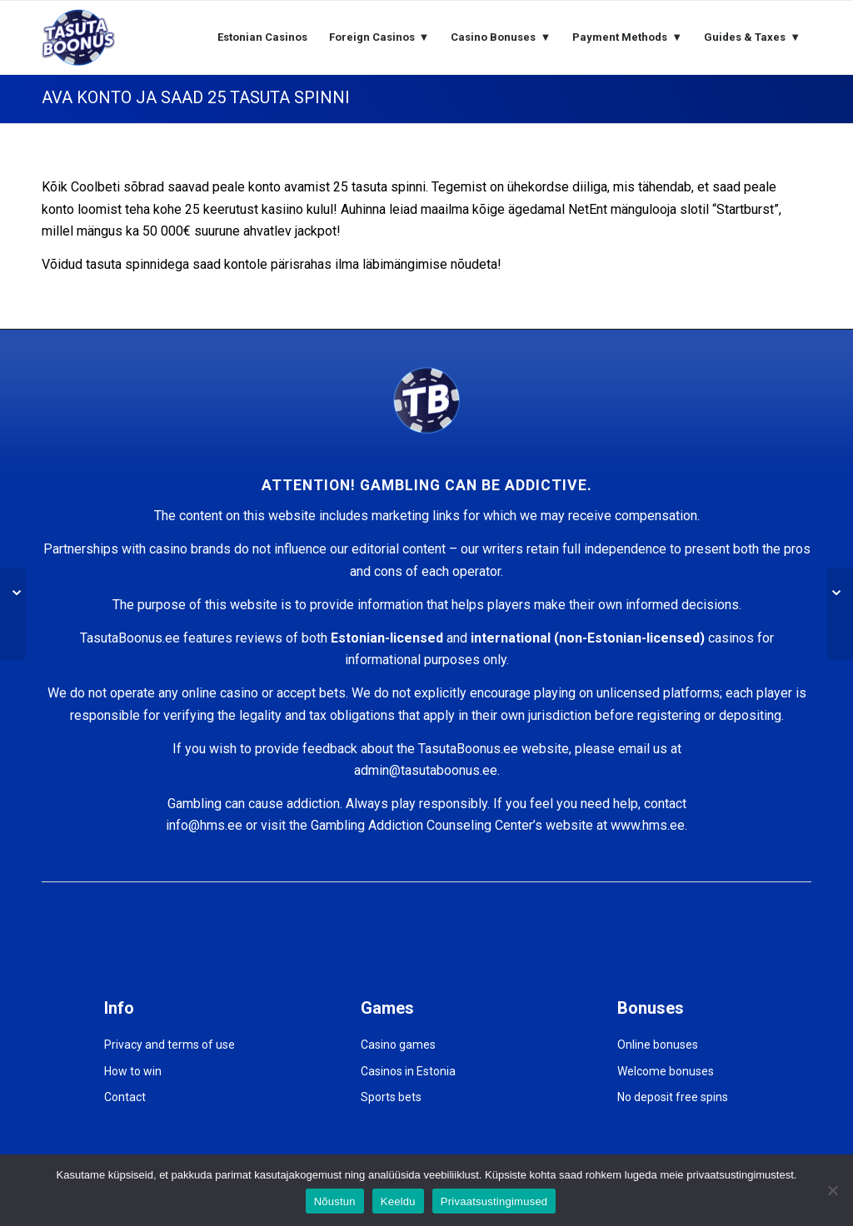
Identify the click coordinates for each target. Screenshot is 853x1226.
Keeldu (398, 1201)
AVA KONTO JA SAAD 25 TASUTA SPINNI (196, 97)
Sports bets (391, 1097)
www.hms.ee (648, 825)
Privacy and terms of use (169, 1044)
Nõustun (335, 1201)
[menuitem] (262, 37)
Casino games (398, 1044)
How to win (133, 1071)
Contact (125, 1097)
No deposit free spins (672, 1097)
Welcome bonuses (665, 1071)
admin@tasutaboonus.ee (425, 770)
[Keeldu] (832, 1190)
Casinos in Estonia (408, 1071)
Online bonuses (657, 1044)
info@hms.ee (204, 825)
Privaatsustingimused (494, 1201)
